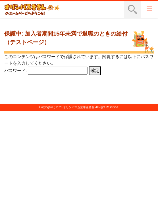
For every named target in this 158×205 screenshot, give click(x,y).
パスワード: (46, 70)
